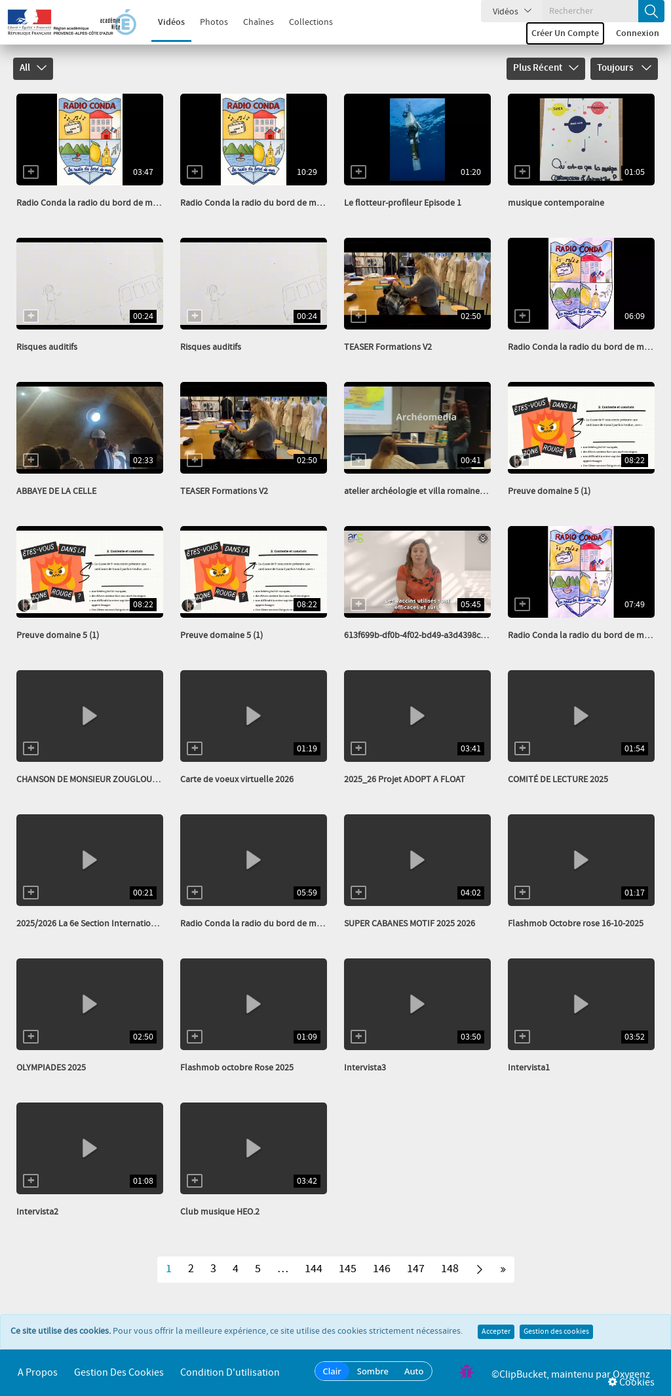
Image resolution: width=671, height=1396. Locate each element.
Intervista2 (37, 1212)
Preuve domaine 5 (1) (549, 491)
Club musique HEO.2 (219, 1212)
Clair (332, 1371)
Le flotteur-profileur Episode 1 (402, 203)
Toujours (624, 68)
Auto (414, 1371)
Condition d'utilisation (230, 1373)
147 (416, 1269)
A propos (38, 1373)
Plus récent (546, 68)
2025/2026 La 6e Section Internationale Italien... (108, 924)
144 (313, 1269)
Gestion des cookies (556, 1332)
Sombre (373, 1371)
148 (450, 1269)
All (33, 68)
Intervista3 (365, 1068)
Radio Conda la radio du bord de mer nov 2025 (271, 924)
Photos (207, 22)
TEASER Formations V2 (388, 347)
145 (347, 1269)
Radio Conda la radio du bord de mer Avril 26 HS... (113, 203)
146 (382, 1269)
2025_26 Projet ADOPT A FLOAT (404, 779)
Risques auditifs (46, 347)
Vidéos (164, 22)
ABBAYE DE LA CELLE (56, 491)
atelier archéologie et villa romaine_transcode (434, 491)
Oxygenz (631, 1375)
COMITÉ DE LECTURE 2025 (558, 779)
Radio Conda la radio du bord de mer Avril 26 (267, 203)
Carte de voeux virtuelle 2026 (237, 779)
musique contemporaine (556, 203)
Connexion (637, 33)
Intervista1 (529, 1068)
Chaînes (251, 22)
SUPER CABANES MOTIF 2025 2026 (409, 924)
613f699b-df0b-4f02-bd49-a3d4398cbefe (420, 635)
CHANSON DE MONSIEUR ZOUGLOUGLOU (95, 779)
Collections (304, 22)
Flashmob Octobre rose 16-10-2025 (575, 924)
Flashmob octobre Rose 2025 (237, 1068)
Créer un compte (565, 33)
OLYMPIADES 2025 (51, 1068)
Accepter (496, 1332)
